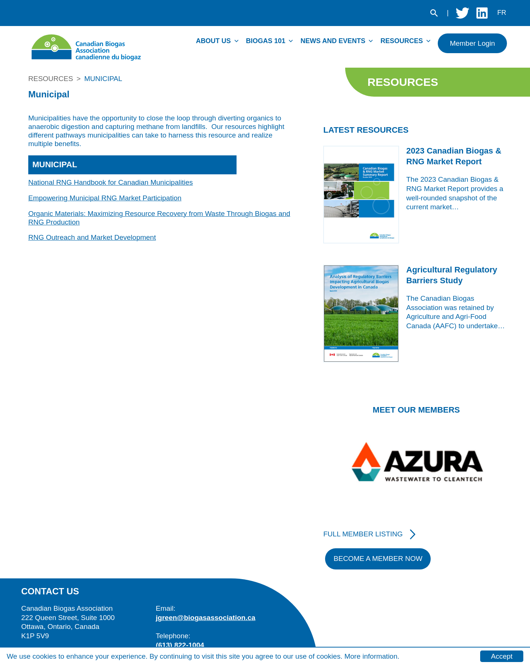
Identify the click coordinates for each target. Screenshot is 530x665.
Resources (401, 41)
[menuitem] (219, 43)
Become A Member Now (378, 558)
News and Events (333, 41)
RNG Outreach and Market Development (92, 237)
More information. (371, 656)
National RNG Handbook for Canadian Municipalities (110, 182)
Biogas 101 (265, 41)
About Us (213, 41)
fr (501, 12)
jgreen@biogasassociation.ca (206, 618)
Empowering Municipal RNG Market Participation (105, 198)
